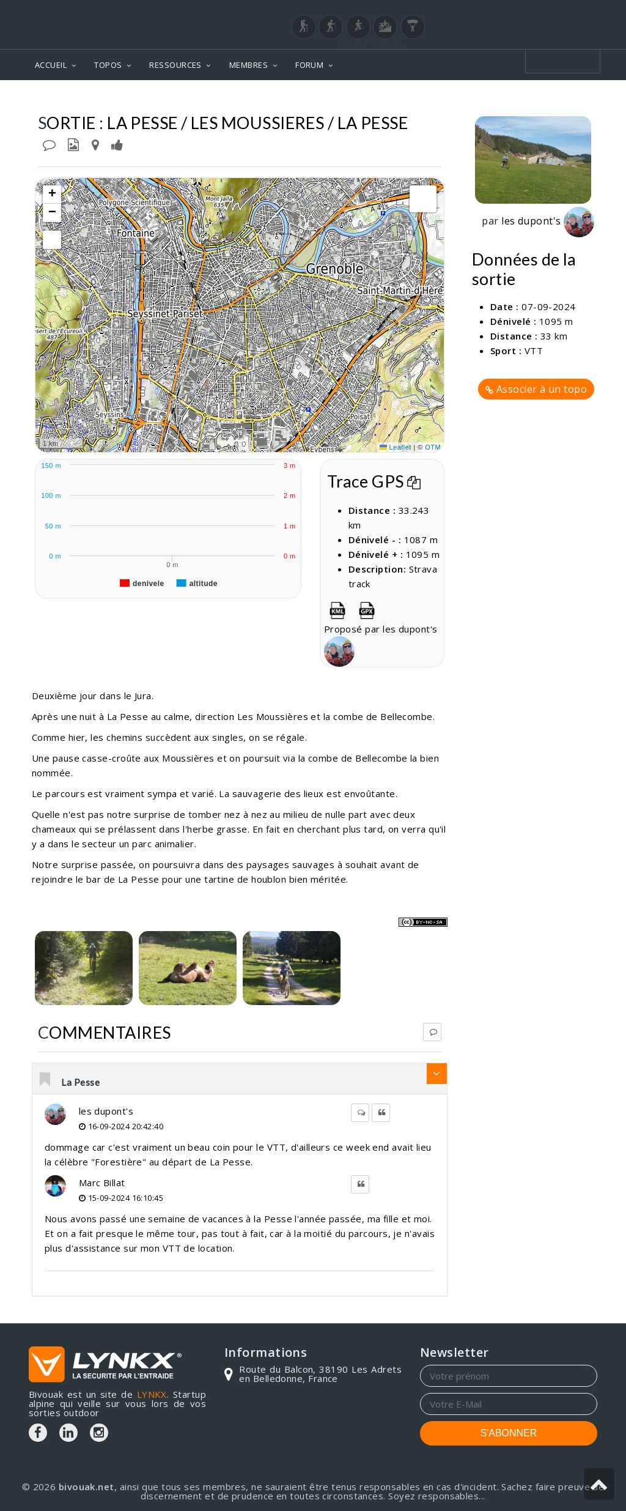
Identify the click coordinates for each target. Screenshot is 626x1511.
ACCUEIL (51, 64)
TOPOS (108, 64)
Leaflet (395, 447)
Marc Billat (102, 1182)
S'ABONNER (509, 1433)
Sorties (576, 98)
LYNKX (152, 1394)
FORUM (309, 64)
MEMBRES (248, 64)
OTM (433, 447)
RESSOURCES (175, 64)
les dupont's (106, 1111)
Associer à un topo (536, 389)
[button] (52, 194)
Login (536, 12)
